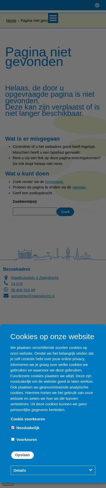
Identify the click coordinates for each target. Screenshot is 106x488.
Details (20, 470)
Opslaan (22, 455)
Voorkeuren (24, 439)
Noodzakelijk (25, 428)
